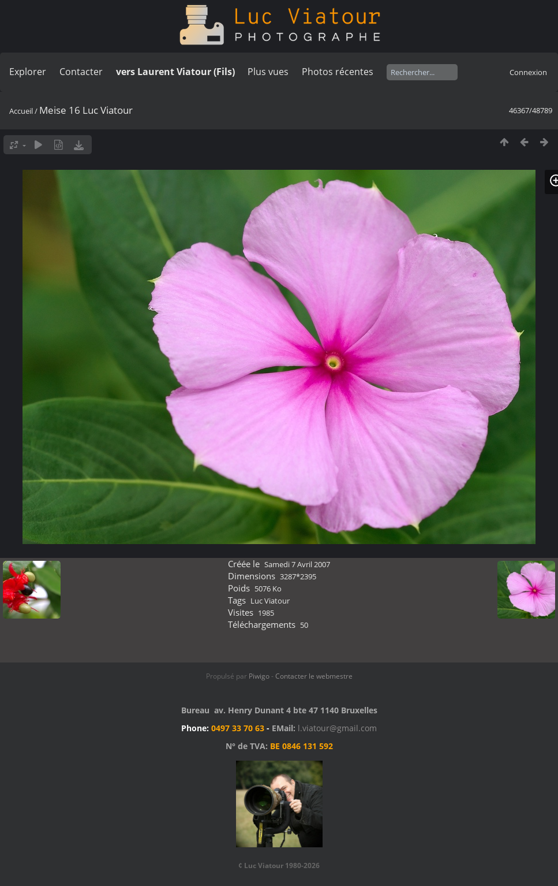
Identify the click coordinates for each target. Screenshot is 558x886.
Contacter (81, 71)
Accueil (21, 111)
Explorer (27, 71)
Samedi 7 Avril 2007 (297, 564)
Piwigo (259, 676)
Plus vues (268, 71)
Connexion (528, 72)
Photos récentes (337, 71)
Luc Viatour (270, 600)
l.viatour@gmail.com (337, 728)
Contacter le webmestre (314, 676)
